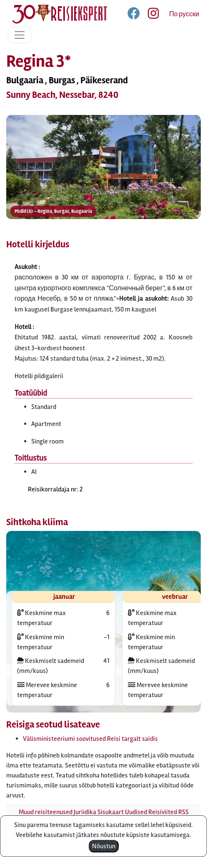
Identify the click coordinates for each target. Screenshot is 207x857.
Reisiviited (162, 812)
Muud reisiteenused (45, 812)
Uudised (136, 812)
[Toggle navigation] (19, 35)
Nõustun (103, 846)
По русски (184, 14)
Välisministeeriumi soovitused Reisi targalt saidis (90, 739)
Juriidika (85, 812)
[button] (103, 179)
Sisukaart (110, 812)
